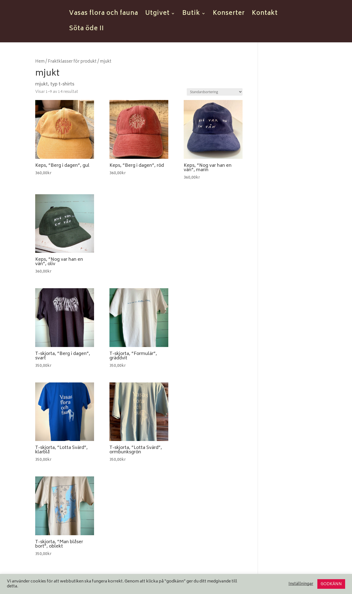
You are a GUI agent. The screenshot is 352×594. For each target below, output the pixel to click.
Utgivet (157, 15)
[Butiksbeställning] (215, 92)
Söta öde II (86, 30)
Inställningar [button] (300, 584)
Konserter (229, 15)
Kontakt (265, 15)
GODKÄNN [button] (331, 584)
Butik (191, 15)
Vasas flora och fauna (103, 15)
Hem (40, 61)
